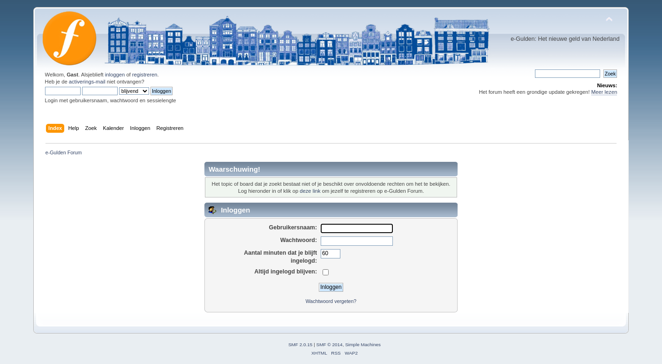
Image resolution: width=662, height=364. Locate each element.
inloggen (115, 74)
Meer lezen (604, 92)
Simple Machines (363, 344)
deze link (310, 191)
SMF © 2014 (329, 344)
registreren (145, 74)
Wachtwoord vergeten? (331, 301)
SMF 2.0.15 (300, 344)
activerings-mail (87, 81)
